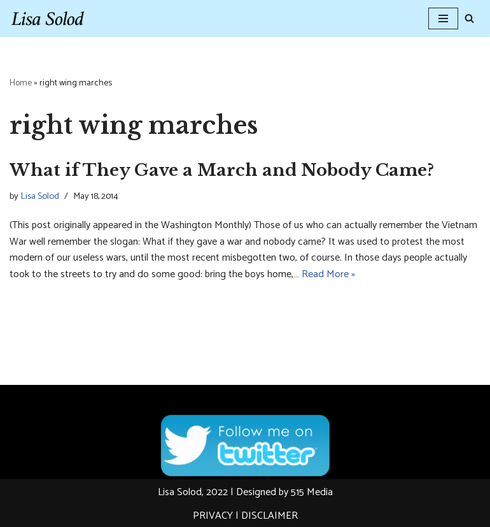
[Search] (469, 18)
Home (21, 83)
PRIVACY (213, 515)
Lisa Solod (39, 196)
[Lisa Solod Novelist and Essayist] (48, 18)
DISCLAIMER (269, 515)
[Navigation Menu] (443, 18)
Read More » (328, 274)
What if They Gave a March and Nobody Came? (222, 170)
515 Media (312, 492)
